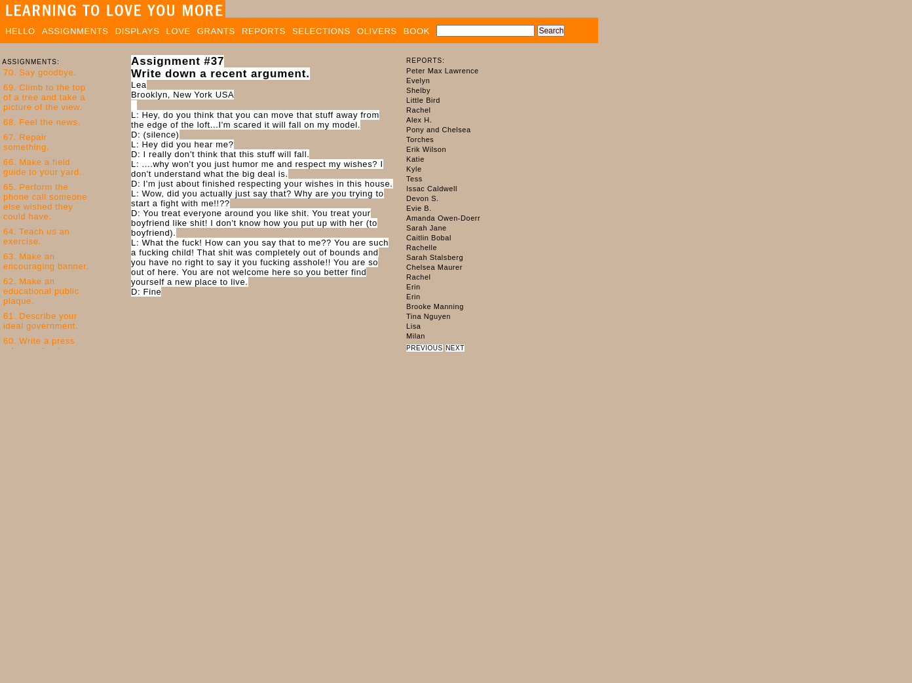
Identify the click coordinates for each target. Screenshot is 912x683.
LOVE (178, 31)
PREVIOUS (424, 348)
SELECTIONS (321, 31)
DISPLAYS (137, 31)
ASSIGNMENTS (75, 31)
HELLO (20, 31)
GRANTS (216, 31)
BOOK (417, 31)
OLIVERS (377, 31)
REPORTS (264, 31)
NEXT (455, 348)
